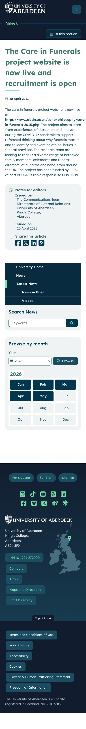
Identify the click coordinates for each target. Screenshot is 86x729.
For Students (21, 477)
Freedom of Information (28, 687)
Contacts (16, 568)
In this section (65, 34)
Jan (20, 384)
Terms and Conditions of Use (31, 635)
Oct (24, 419)
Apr (21, 396)
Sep (69, 407)
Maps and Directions (25, 590)
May (43, 396)
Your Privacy (19, 645)
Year (12, 353)
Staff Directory (20, 600)
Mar (65, 384)
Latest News (27, 284)
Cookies (15, 666)
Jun (69, 396)
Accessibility (18, 656)
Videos (27, 301)
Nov (47, 419)
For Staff (46, 477)
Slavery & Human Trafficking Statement (39, 677)
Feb (43, 384)
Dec (69, 419)
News (11, 23)
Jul (24, 407)
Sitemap (68, 477)
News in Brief (33, 292)
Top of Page (43, 618)
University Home (30, 267)
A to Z (14, 579)
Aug (47, 407)
